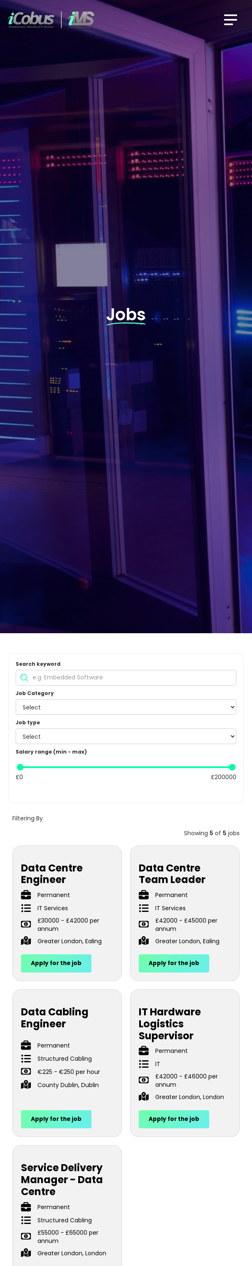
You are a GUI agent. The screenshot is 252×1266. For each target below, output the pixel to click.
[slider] (20, 767)
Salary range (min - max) (51, 751)
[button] (230, 20)
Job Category (35, 693)
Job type (28, 722)
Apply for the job (56, 963)
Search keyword (38, 663)
